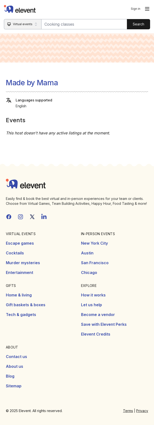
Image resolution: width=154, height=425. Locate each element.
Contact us (16, 356)
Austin (87, 253)
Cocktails (15, 253)
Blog (10, 376)
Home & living (19, 295)
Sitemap (13, 385)
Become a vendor (98, 314)
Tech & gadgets (21, 314)
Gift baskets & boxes (25, 304)
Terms (128, 411)
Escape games (20, 243)
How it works (93, 295)
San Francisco (95, 262)
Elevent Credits (95, 334)
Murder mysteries (23, 262)
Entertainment (19, 272)
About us (14, 366)
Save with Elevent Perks (104, 324)
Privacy (142, 411)
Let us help (91, 304)
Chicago (89, 272)
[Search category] (22, 24)
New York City (94, 243)
